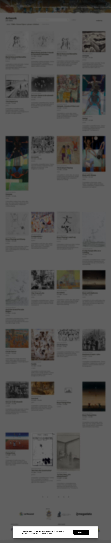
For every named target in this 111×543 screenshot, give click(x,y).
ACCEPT (81, 532)
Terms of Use (46, 533)
